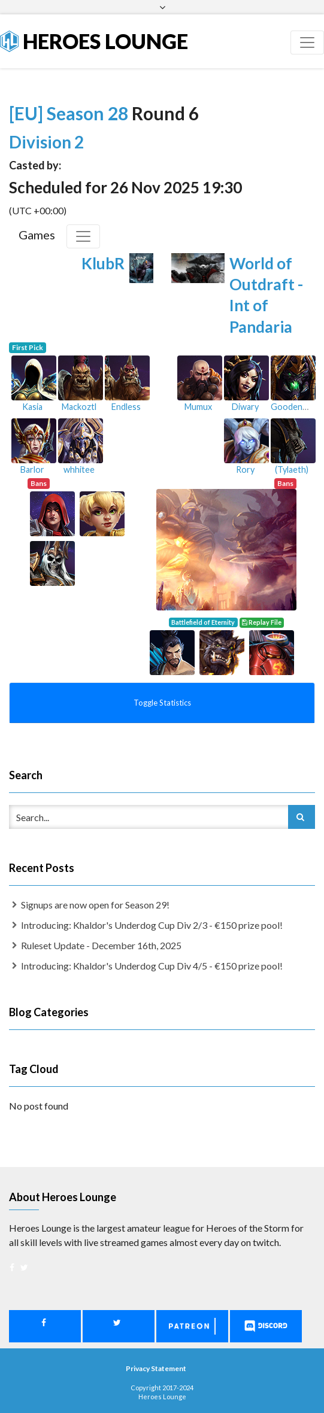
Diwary (245, 407)
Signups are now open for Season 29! (95, 904)
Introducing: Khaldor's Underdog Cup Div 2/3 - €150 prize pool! (152, 925)
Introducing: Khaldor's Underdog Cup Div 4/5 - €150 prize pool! (152, 965)
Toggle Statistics (162, 702)
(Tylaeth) (291, 469)
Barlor (32, 469)
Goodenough (296, 407)
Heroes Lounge (94, 41)
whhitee (79, 469)
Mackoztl (79, 407)
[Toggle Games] (83, 236)
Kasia (32, 407)
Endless (126, 407)
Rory (245, 469)
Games (37, 234)
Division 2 (46, 142)
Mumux (198, 407)
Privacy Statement (156, 1368)
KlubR (103, 263)
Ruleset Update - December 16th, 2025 (101, 945)
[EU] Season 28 (70, 113)
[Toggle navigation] (307, 42)
